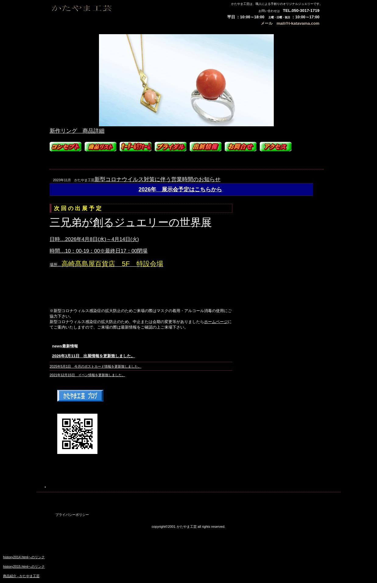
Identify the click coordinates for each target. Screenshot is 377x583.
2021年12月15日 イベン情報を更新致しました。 (87, 375)
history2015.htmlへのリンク (24, 566)
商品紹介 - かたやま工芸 (21, 576)
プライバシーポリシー (72, 514)
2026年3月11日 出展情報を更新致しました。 (93, 356)
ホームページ (216, 321)
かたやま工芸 (112, 11)
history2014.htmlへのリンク (24, 557)
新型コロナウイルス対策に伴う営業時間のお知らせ (157, 179)
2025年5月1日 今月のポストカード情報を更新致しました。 (95, 366)
